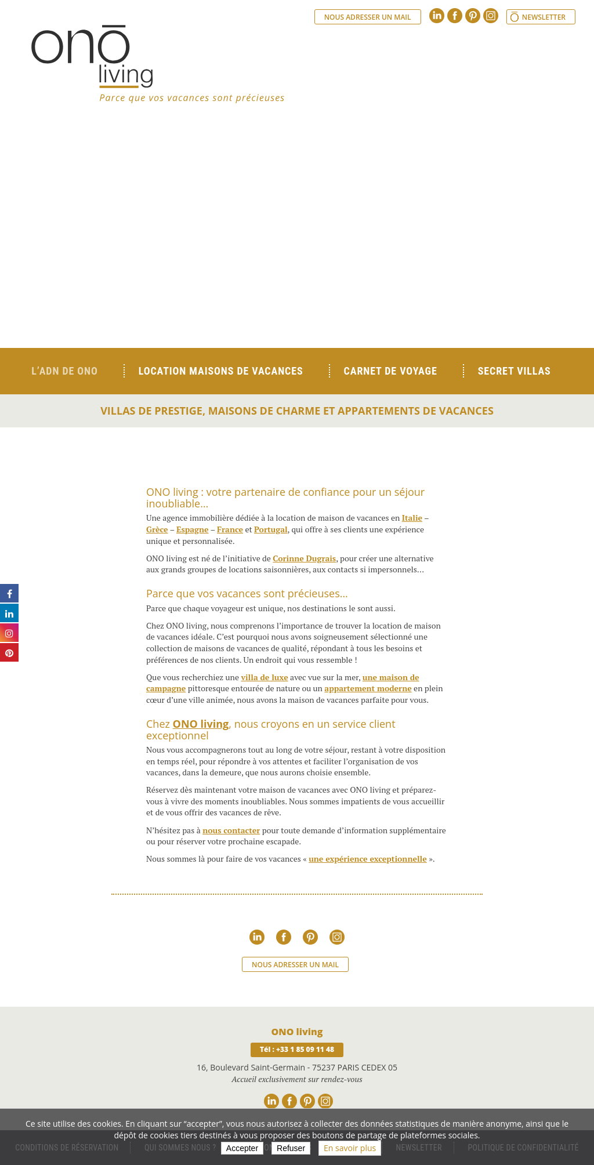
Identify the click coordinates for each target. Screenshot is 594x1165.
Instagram (490, 15)
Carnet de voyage (390, 371)
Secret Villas (514, 371)
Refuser (291, 1148)
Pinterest (472, 15)
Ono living (157, 63)
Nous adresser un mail (367, 17)
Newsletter (544, 17)
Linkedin (436, 15)
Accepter (242, 1148)
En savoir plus (350, 1147)
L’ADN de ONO (64, 371)
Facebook (454, 15)
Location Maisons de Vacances (221, 371)
